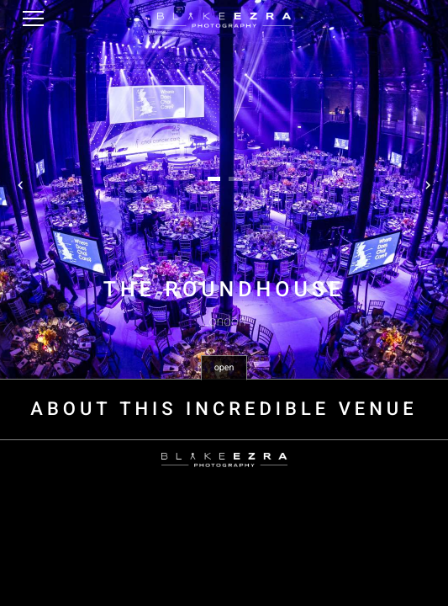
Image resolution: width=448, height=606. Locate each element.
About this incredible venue (223, 409)
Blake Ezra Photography (224, 20)
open (224, 367)
